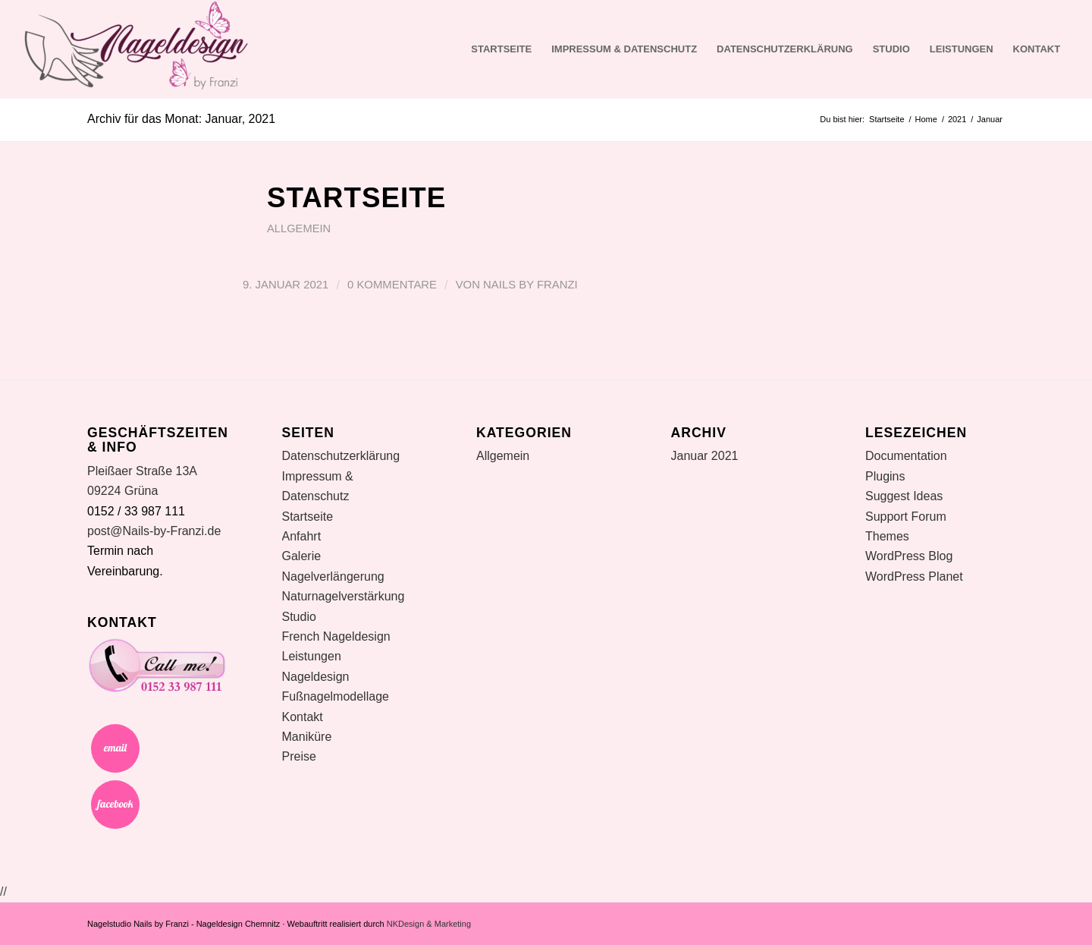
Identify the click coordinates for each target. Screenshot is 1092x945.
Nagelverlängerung (333, 576)
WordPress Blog (908, 556)
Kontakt (1037, 49)
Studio (891, 49)
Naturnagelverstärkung (343, 596)
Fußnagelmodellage (335, 696)
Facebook (115, 804)
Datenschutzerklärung (785, 49)
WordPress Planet (914, 576)
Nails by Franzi (530, 285)
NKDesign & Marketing (429, 923)
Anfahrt (302, 536)
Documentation (906, 455)
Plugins (885, 476)
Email (115, 748)
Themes (887, 536)
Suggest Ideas (904, 496)
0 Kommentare (392, 285)
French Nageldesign (336, 636)
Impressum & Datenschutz (624, 49)
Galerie (302, 556)
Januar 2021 (705, 455)
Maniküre (307, 736)
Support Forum (905, 516)
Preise (299, 756)
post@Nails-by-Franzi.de (154, 530)
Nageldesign (316, 676)
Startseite (501, 49)
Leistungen (961, 49)
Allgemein (299, 228)
